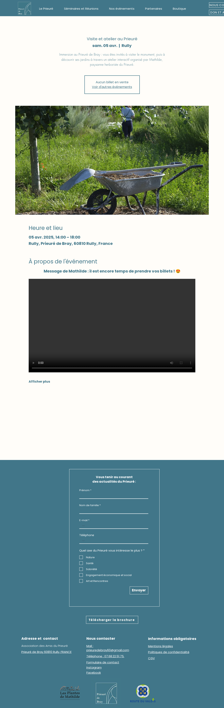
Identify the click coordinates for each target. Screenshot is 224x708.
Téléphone (86, 535)
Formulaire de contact (102, 662)
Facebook (93, 673)
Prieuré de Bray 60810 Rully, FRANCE (46, 652)
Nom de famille (89, 505)
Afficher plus (39, 381)
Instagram (94, 667)
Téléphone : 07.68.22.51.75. (105, 656)
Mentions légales (160, 646)
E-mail (83, 520)
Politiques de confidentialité (168, 652)
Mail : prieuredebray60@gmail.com (107, 648)
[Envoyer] (139, 590)
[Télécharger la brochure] (112, 620)
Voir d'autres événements (112, 87)
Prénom (84, 490)
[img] (24, 15)
